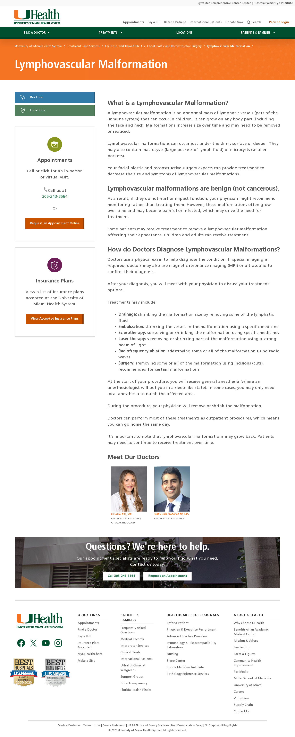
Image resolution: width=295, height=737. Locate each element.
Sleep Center (176, 661)
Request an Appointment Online (54, 223)
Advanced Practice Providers (187, 636)
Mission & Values (246, 641)
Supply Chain (243, 705)
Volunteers (241, 698)
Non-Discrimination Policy (187, 725)
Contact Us (242, 711)
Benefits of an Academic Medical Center (251, 632)
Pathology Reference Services (188, 674)
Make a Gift (86, 661)
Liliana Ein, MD (121, 514)
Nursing (172, 654)
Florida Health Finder (135, 690)
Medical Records (132, 639)
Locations (184, 32)
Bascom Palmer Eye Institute (274, 3)
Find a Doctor (87, 629)
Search (254, 22)
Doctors (31, 97)
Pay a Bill (154, 22)
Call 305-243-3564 (121, 576)
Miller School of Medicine (252, 678)
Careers (239, 692)
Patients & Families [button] (256, 32)
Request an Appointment (167, 576)
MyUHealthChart (90, 654)
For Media (241, 672)
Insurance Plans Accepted (89, 645)
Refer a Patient (175, 22)
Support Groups (132, 677)
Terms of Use (92, 725)
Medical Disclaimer (70, 725)
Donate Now (234, 22)
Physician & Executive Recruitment (192, 629)
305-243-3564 (54, 197)
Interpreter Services (134, 646)
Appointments (133, 22)
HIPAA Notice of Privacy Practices (148, 725)
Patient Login (276, 22)
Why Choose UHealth (249, 623)
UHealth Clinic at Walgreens (132, 668)
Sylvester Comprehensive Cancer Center (224, 3)
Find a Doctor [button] (35, 32)
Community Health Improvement (247, 663)
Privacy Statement (114, 725)
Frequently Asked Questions (133, 630)
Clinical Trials (130, 652)
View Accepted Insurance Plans (55, 318)
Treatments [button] (108, 32)
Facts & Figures (244, 654)
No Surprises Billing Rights (221, 725)
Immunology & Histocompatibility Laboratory (191, 645)
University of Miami (248, 685)
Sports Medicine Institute (185, 667)
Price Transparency (134, 683)
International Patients (205, 22)
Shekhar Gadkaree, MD (171, 514)
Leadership (242, 647)
